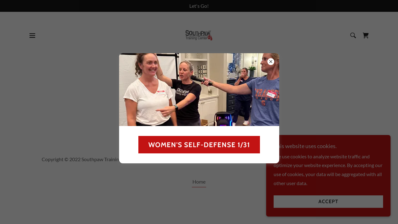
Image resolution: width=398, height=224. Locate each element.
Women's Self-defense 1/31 (199, 145)
